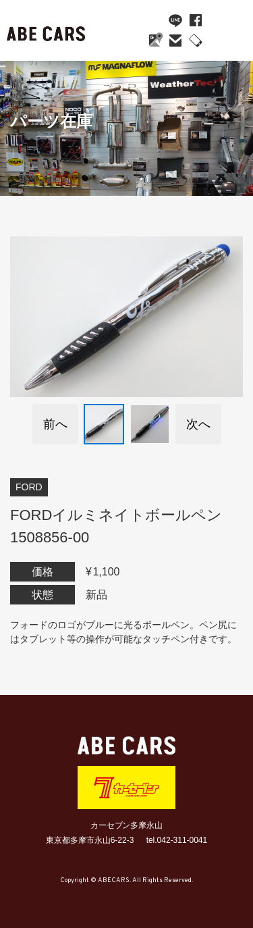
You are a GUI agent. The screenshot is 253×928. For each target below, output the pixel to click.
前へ (55, 424)
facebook (196, 20)
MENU (229, 34)
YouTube (155, 20)
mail (175, 40)
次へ (198, 424)
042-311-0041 (196, 40)
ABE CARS (47, 30)
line (175, 20)
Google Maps (155, 40)
